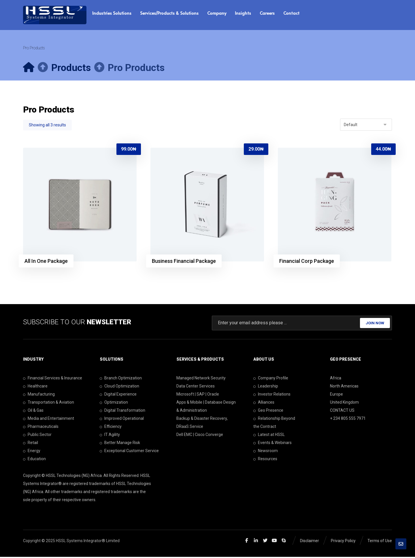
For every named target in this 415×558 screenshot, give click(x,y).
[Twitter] (265, 541)
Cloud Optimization (119, 387)
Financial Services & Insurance (52, 379)
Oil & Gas (33, 411)
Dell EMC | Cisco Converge (199, 435)
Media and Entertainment (48, 419)
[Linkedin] (256, 541)
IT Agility (110, 435)
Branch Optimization (121, 379)
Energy (31, 452)
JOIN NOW (375, 324)
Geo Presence (268, 411)
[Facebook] (246, 541)
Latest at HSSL (269, 435)
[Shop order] (366, 125)
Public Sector (37, 435)
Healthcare (35, 387)
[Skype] (283, 541)
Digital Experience (118, 395)
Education (34, 460)
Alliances (263, 403)
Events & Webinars (272, 443)
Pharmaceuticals (41, 427)
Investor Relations (271, 395)
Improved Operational (122, 419)
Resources (265, 460)
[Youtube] (274, 541)
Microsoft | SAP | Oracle (197, 395)
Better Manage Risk (120, 443)
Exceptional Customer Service (129, 452)
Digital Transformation (122, 411)
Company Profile (270, 379)
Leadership (265, 387)
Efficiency (111, 427)
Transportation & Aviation (48, 403)
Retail (30, 443)
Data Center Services (195, 387)
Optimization (114, 403)
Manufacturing (39, 395)
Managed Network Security (201, 379)
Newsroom (265, 452)
